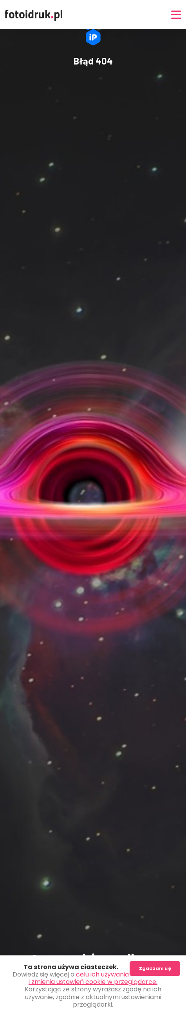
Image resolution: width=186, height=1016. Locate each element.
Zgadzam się (155, 968)
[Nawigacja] (176, 15)
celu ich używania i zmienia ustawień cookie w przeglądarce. (93, 978)
